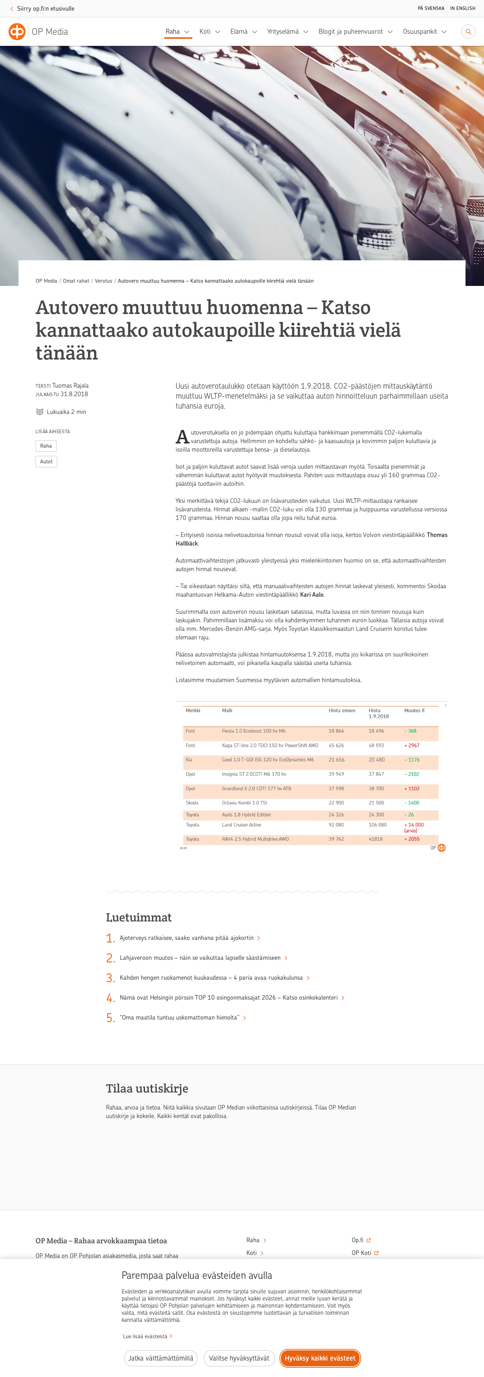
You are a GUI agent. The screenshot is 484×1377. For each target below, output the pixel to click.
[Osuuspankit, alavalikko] (446, 32)
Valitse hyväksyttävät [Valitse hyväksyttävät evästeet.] (239, 1358)
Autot (46, 461)
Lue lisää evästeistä (145, 1336)
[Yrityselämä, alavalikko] (308, 32)
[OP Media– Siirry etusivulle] (43, 31)
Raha (173, 31)
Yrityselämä (283, 31)
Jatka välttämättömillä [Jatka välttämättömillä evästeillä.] (160, 1358)
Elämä (239, 31)
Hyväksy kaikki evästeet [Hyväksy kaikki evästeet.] (320, 1358)
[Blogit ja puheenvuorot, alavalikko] (392, 32)
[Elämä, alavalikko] (256, 32)
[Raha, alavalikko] (188, 32)
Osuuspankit (420, 31)
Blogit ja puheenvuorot (351, 31)
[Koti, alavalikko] (219, 32)
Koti (205, 31)
